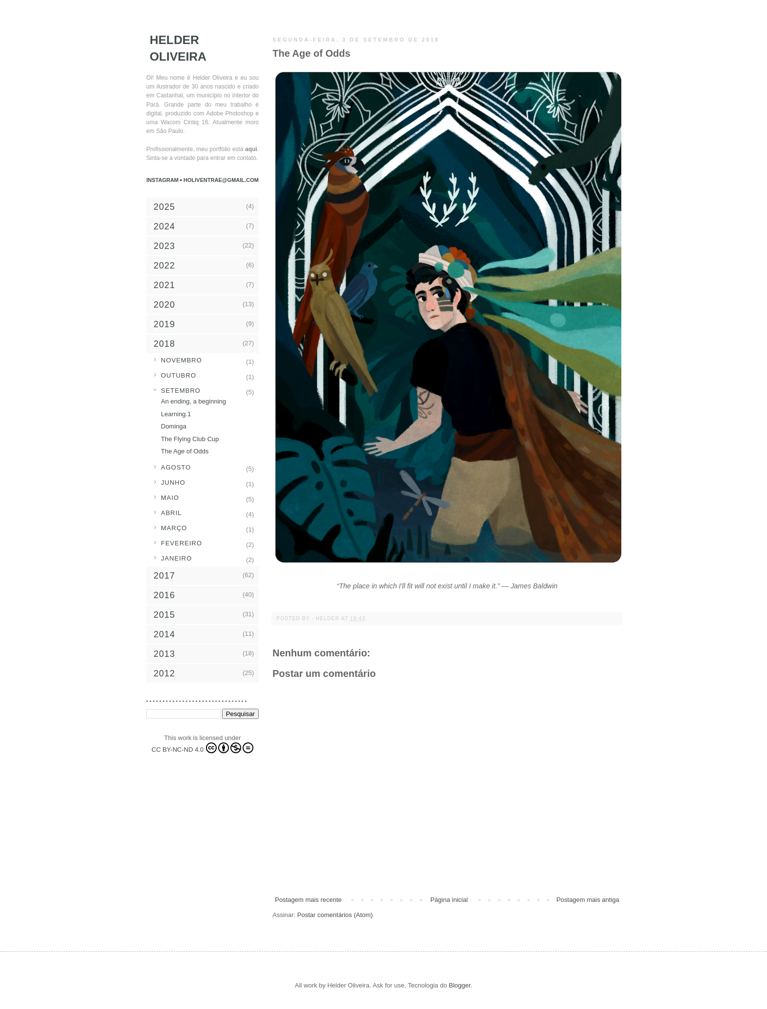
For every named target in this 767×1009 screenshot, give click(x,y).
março (174, 528)
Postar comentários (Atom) (335, 915)
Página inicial (449, 899)
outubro (178, 375)
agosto (176, 467)
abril (171, 512)
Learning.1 (176, 414)
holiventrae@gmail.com (221, 180)
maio (170, 497)
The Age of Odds (185, 451)
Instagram (163, 180)
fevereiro (181, 543)
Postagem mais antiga (587, 899)
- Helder (326, 618)
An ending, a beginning (193, 401)
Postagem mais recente (308, 899)
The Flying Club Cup (190, 439)
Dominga (173, 426)
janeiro (176, 558)
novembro (181, 360)
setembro (181, 390)
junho (173, 482)
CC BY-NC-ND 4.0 (202, 747)
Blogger (460, 985)
